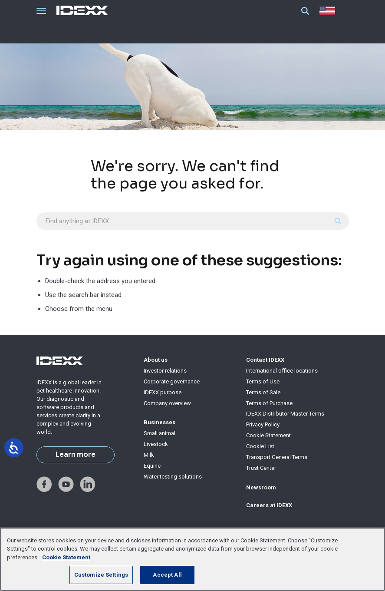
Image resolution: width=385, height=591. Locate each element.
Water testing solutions (173, 476)
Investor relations (165, 370)
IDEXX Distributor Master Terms (285, 413)
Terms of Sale (263, 392)
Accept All (167, 574)
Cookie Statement (268, 435)
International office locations (282, 370)
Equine (152, 465)
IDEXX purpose (162, 392)
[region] (192, 559)
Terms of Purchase (269, 403)
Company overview (167, 403)
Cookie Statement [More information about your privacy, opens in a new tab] (66, 557)
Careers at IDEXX (269, 505)
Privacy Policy (263, 424)
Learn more (75, 454)
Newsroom (261, 487)
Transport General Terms (276, 457)
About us (156, 360)
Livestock (156, 444)
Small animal (159, 433)
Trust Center (261, 468)
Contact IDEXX (265, 360)
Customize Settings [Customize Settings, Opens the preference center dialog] (101, 574)
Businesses (159, 422)
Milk (149, 455)
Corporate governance (172, 381)
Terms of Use (263, 381)
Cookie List (260, 446)
